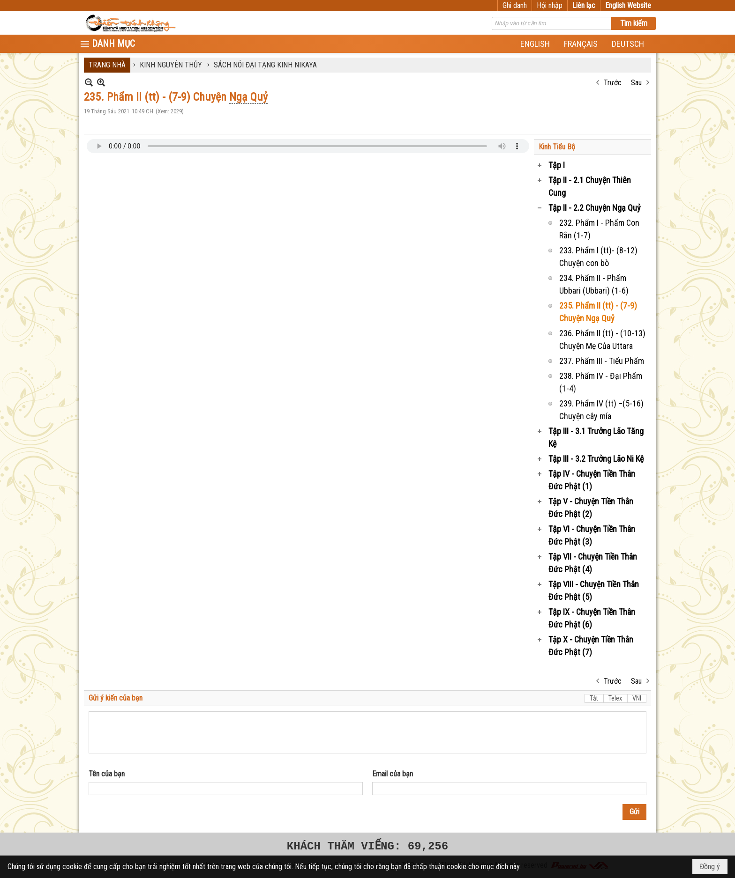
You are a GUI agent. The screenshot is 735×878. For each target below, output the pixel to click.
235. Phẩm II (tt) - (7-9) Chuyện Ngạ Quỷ (598, 312)
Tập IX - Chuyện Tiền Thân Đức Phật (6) (591, 618)
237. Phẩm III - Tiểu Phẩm (601, 361)
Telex (615, 698)
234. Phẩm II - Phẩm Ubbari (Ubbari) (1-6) (594, 284)
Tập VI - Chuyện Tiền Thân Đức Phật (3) (591, 535)
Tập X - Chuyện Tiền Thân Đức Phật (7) (590, 646)
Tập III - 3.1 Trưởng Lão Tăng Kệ (596, 437)
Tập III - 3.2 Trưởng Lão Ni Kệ (596, 459)
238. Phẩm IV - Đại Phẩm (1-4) (600, 382)
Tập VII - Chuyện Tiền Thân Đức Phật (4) (592, 563)
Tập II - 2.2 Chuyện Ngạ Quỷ (594, 208)
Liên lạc (583, 5)
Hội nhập (549, 5)
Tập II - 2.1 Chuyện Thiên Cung (589, 186)
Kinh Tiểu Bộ (557, 146)
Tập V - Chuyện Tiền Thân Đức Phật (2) (590, 507)
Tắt (594, 698)
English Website (628, 5)
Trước (613, 82)
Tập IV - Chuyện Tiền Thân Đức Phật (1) (591, 480)
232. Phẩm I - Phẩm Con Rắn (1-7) (599, 229)
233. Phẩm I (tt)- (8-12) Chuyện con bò (598, 256)
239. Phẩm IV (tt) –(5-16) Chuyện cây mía (601, 409)
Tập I (556, 165)
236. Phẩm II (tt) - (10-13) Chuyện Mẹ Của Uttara (602, 339)
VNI (636, 698)
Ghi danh (514, 5)
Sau (636, 82)
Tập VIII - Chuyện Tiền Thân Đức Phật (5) (593, 590)
